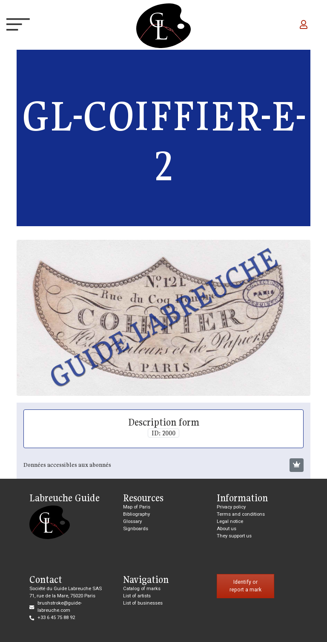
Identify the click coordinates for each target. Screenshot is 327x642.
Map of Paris (136, 507)
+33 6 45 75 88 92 (56, 617)
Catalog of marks (142, 588)
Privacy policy (231, 507)
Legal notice (230, 521)
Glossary (132, 521)
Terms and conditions (241, 514)
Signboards (135, 528)
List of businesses (143, 603)
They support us (234, 536)
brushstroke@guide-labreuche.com (59, 606)
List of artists (137, 596)
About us (226, 528)
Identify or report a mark (245, 586)
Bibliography (136, 514)
